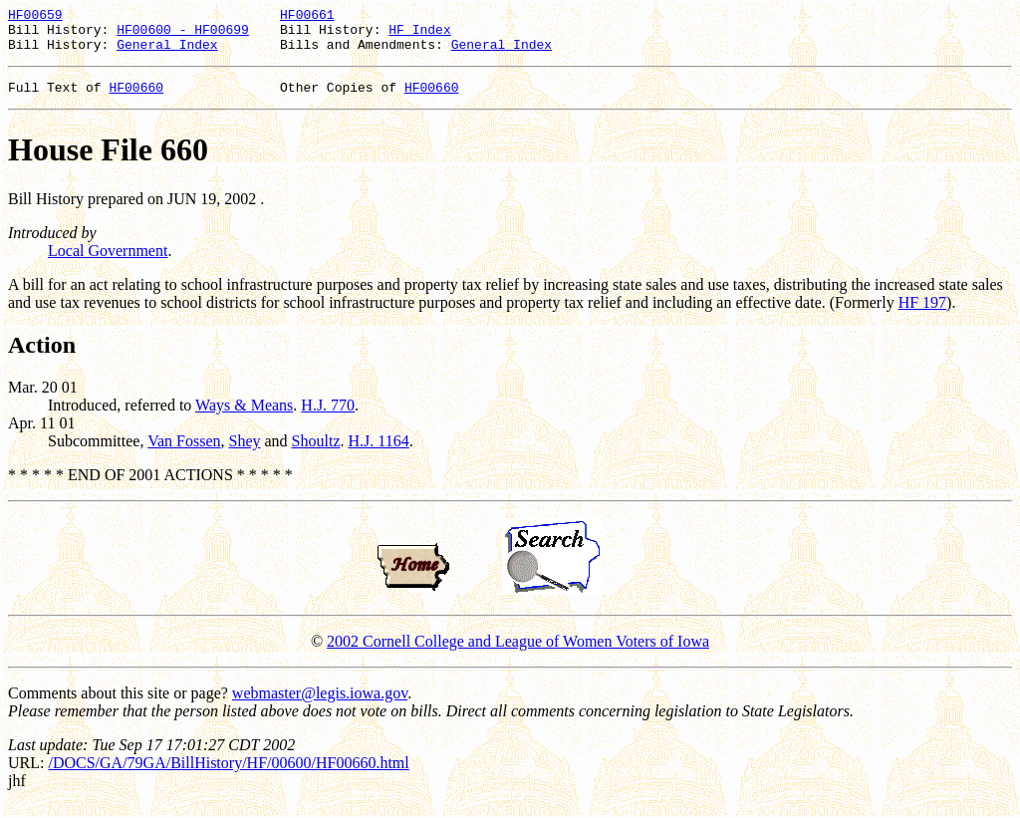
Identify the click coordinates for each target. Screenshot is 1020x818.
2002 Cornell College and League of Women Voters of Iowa (518, 653)
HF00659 (35, 17)
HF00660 (136, 99)
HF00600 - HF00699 (183, 35)
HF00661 (307, 17)
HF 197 (922, 314)
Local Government (107, 262)
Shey (244, 452)
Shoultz (316, 452)
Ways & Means (244, 417)
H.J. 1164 (378, 452)
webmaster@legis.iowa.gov (319, 704)
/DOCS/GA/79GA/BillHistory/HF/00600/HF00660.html (228, 774)
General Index (167, 53)
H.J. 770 (328, 417)
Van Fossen (183, 452)
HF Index (419, 35)
